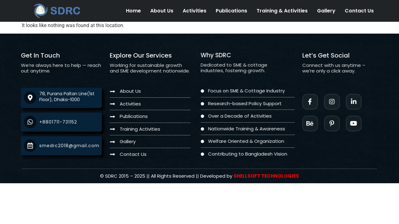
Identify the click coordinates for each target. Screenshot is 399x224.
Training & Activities (282, 10)
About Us (161, 10)
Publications (231, 10)
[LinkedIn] (359, 102)
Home (133, 10)
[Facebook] (315, 102)
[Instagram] (337, 102)
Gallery (326, 10)
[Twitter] (359, 123)
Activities (194, 10)
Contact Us (359, 10)
